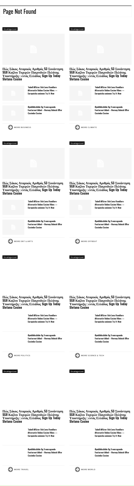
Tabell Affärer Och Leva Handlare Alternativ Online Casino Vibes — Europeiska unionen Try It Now (42, 90)
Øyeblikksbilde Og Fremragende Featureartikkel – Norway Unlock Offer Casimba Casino (45, 110)
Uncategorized (10, 29)
